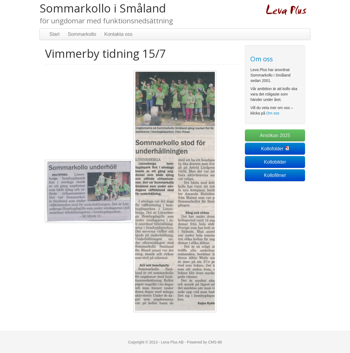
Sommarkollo (82, 34)
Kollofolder (272, 148)
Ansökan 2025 (275, 135)
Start (54, 34)
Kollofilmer (275, 175)
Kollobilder (275, 162)
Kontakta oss (118, 34)
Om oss (272, 113)
